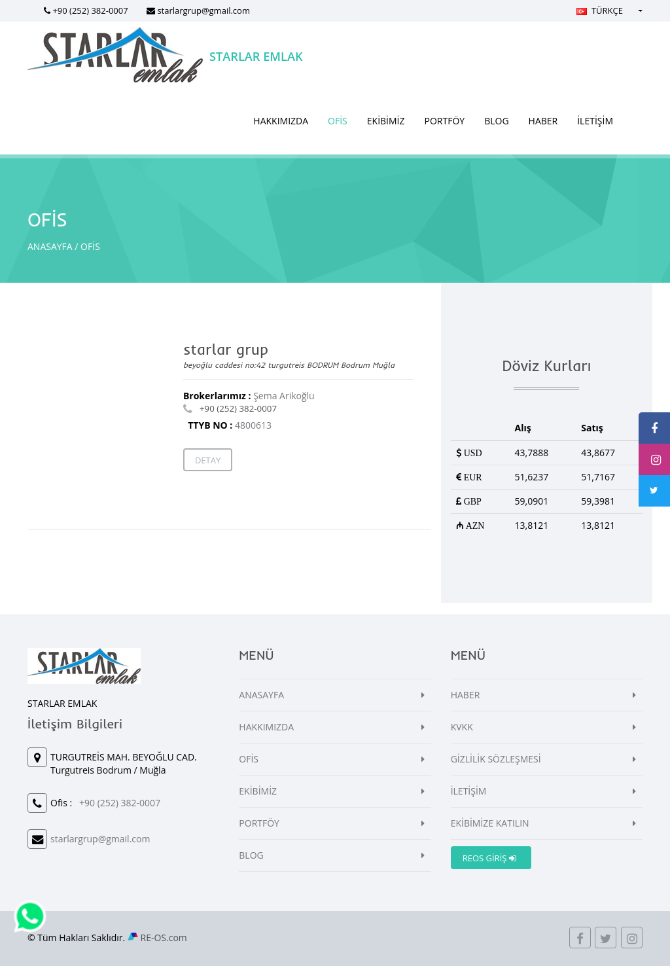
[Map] (104, 415)
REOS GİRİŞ (489, 858)
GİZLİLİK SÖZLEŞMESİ (496, 759)
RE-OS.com (164, 937)
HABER (543, 121)
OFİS (337, 121)
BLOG (496, 121)
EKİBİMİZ (386, 121)
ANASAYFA (50, 246)
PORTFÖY (445, 121)
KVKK (462, 727)
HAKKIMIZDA (280, 121)
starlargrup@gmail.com (203, 10)
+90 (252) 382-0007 (90, 10)
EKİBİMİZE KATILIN (490, 823)
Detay (207, 460)
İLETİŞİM (595, 121)
